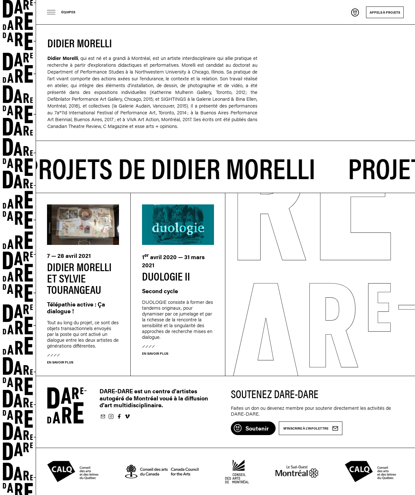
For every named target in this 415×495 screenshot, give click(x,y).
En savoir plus (60, 362)
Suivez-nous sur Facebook (119, 416)
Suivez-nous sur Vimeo (127, 416)
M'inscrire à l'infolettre (103, 416)
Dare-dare (18, 247)
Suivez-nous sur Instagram (111, 416)
